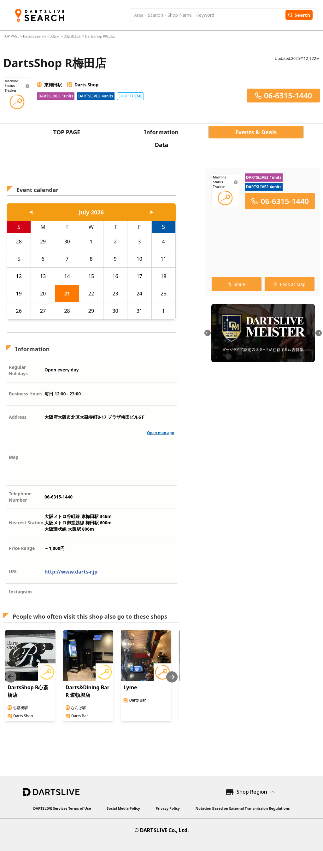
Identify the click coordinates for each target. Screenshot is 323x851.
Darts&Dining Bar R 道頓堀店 (87, 691)
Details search (35, 36)
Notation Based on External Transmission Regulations (243, 808)
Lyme (130, 687)
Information (161, 132)
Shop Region (252, 791)
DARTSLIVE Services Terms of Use (62, 808)
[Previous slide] (10, 676)
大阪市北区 (72, 36)
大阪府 (55, 36)
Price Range (22, 548)
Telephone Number (20, 497)
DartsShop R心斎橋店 (28, 691)
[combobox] (206, 15)
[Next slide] (171, 676)
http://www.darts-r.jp (70, 571)
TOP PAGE (11, 36)
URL (13, 571)
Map (13, 457)
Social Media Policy (123, 808)
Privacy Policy (168, 808)
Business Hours (26, 394)
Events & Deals (256, 132)
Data (161, 145)
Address (17, 417)
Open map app (160, 432)
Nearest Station (26, 523)
